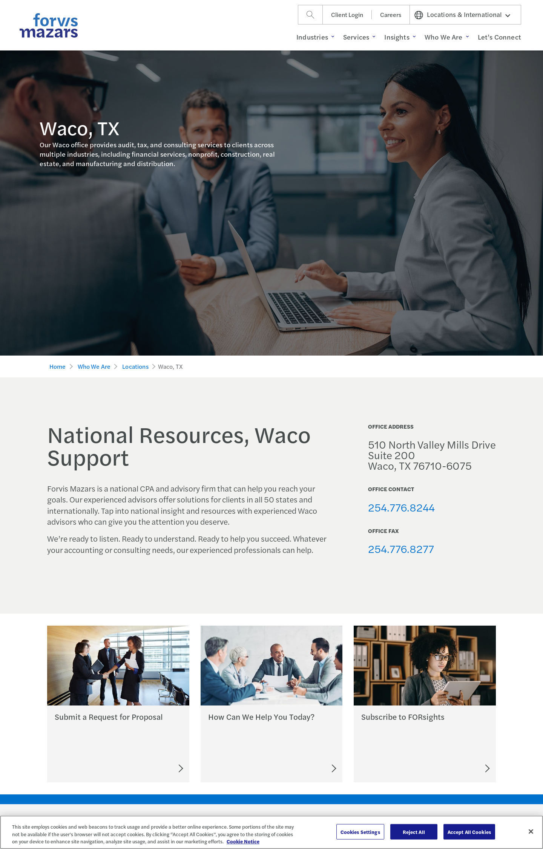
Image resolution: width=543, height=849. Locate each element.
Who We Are (94, 366)
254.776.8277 (401, 548)
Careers (390, 14)
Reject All (414, 831)
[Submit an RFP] (146, 768)
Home (57, 366)
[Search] (310, 14)
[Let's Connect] (300, 768)
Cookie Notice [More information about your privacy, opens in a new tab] (243, 841)
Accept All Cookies (469, 831)
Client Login (347, 14)
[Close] (531, 831)
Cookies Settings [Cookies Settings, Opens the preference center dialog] (360, 831)
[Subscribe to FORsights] (459, 768)
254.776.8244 (401, 507)
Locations (135, 366)
